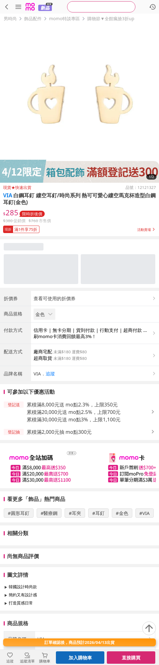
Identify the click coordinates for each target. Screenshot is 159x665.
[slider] (79, 465)
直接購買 (131, 657)
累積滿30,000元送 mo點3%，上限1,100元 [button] (73, 419)
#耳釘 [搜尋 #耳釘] (98, 513)
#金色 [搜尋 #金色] (122, 513)
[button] (79, 228)
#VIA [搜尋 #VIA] (144, 513)
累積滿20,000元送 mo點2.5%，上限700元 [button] (73, 412)
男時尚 (10, 18)
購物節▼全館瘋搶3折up (110, 18)
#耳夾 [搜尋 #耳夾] (75, 513)
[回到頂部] (149, 628)
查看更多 (79, 617)
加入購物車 (80, 657)
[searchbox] (101, 6)
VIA (7, 195)
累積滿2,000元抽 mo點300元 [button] (59, 432)
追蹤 (50, 373)
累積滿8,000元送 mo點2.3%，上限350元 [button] (72, 404)
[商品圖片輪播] (79, 103)
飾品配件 (33, 18)
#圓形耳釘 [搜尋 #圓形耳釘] (19, 513)
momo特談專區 (64, 18)
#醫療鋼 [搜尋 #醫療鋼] (49, 513)
